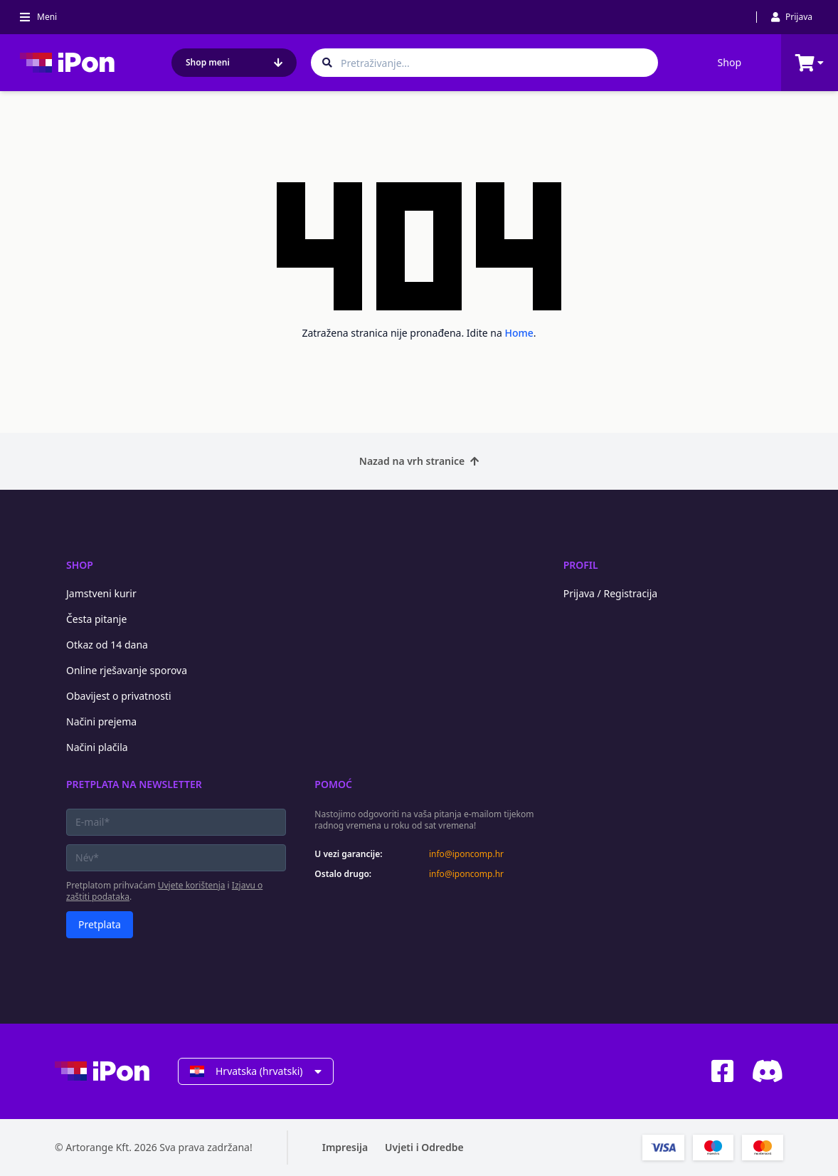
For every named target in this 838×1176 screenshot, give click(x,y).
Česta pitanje (96, 619)
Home (519, 333)
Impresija (345, 1147)
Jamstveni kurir (101, 593)
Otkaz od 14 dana (107, 644)
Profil (580, 565)
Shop (729, 62)
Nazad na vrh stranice (419, 461)
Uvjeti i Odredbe (424, 1147)
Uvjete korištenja (192, 885)
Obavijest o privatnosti (118, 696)
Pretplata (99, 924)
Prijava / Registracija (610, 593)
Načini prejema (101, 721)
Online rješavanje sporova (126, 670)
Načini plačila (97, 747)
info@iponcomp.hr (466, 854)
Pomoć (333, 784)
